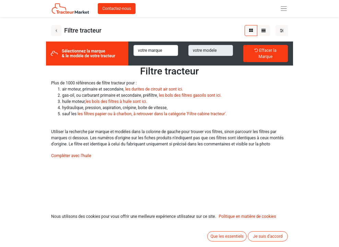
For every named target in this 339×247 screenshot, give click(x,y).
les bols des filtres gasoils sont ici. (190, 95)
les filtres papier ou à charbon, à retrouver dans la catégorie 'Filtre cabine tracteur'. (152, 113)
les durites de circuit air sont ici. (154, 89)
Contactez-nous (116, 8)
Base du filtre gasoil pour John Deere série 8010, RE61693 (225, 243)
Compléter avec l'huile (71, 155)
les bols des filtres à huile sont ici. (116, 101)
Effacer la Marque (266, 53)
